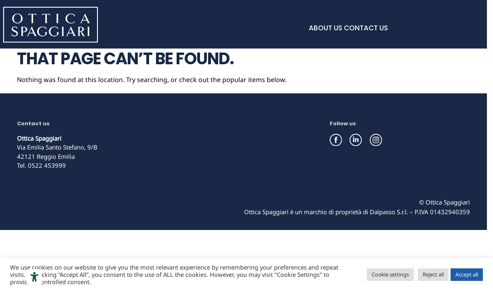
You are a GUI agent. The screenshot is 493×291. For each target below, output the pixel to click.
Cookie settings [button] (390, 274)
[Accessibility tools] (34, 277)
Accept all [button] (466, 274)
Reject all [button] (433, 274)
